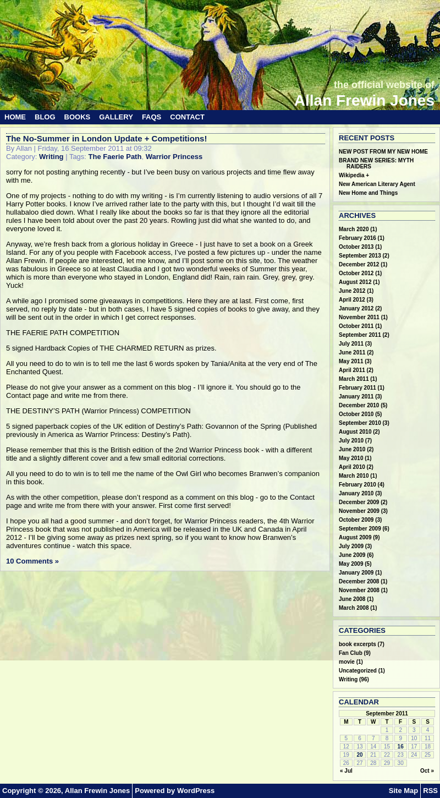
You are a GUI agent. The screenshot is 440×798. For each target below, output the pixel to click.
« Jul (346, 771)
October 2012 (356, 273)
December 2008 (359, 581)
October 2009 (356, 520)
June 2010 (352, 449)
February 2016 (357, 238)
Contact (187, 117)
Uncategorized (358, 671)
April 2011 (352, 370)
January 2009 (356, 573)
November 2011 (359, 317)
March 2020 (354, 229)
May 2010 (351, 458)
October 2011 (356, 326)
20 (359, 755)
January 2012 (356, 308)
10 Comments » (32, 561)
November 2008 (359, 590)
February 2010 (357, 485)
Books (77, 117)
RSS (430, 790)
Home (15, 117)
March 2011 (354, 379)
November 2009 (359, 511)
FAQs (151, 117)
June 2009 (352, 555)
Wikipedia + (354, 175)
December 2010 (359, 405)
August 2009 (355, 537)
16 (401, 747)
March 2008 (354, 608)
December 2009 (359, 502)
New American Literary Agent (377, 184)
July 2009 (351, 546)
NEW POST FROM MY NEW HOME (383, 152)
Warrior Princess (174, 156)
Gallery (116, 117)
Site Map (403, 790)
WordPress (196, 790)
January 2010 (356, 493)
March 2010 (354, 476)
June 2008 (352, 599)
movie (347, 662)
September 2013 (360, 256)
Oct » (427, 771)
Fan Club (350, 653)
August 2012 (355, 282)
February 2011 (357, 388)
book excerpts (357, 644)
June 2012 (352, 291)
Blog (45, 117)
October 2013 (356, 247)
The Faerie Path (115, 156)
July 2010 (351, 441)
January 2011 (356, 396)
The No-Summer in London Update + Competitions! (106, 138)
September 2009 (360, 529)
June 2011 (352, 352)
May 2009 (351, 564)
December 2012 (359, 264)
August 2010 (355, 432)
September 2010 (360, 423)
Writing (51, 156)
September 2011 (360, 335)
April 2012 (352, 300)
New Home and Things (368, 193)
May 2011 (351, 361)
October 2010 (356, 414)
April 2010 (352, 467)
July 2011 (351, 344)
